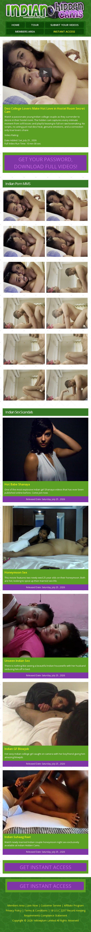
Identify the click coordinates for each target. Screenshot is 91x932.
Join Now (32, 905)
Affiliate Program (74, 905)
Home (15, 25)
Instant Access (64, 31)
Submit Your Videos (64, 25)
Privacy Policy (13, 910)
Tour (35, 25)
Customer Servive (51, 905)
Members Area (25, 31)
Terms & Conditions (36, 910)
